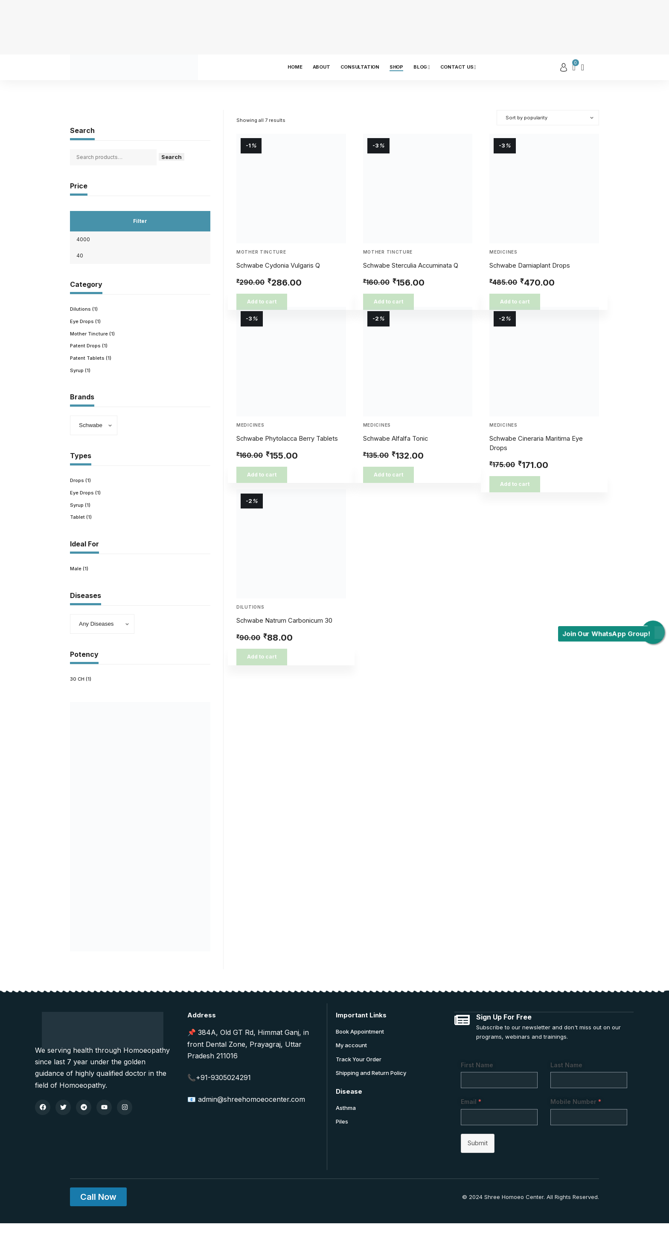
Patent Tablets (88, 374)
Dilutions (250, 607)
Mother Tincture (261, 251)
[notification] (582, 67)
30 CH (78, 699)
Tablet (78, 537)
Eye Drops (83, 335)
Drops (78, 498)
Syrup (77, 387)
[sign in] (563, 67)
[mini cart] (574, 67)
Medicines (503, 251)
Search (182, 159)
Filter (140, 225)
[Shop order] (548, 117)
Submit (479, 1165)
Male (76, 589)
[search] (592, 67)
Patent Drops (86, 361)
